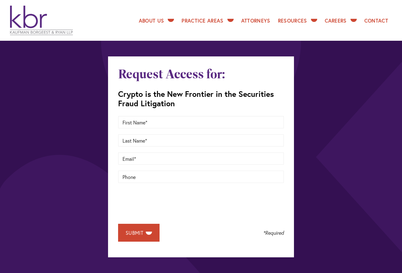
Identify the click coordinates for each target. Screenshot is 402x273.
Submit (139, 232)
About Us (156, 20)
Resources (297, 20)
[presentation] (166, 201)
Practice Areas (207, 20)
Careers (341, 20)
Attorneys (255, 20)
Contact (376, 20)
